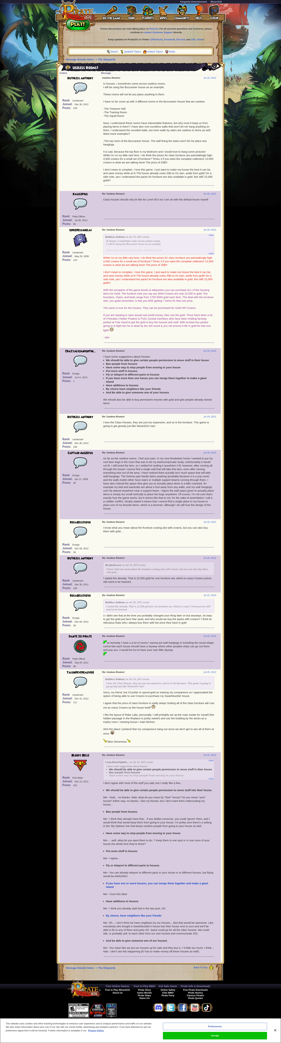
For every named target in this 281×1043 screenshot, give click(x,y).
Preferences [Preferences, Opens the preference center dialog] (215, 1027)
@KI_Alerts (197, 39)
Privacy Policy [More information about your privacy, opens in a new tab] (96, 1031)
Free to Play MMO (144, 986)
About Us (118, 992)
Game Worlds (144, 992)
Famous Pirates (195, 995)
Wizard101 (216, 1)
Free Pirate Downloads (195, 990)
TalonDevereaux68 (80, 672)
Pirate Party (168, 995)
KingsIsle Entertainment (193, 1)
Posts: (67, 107)
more (211, 235)
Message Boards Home (80, 59)
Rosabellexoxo (80, 522)
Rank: (66, 100)
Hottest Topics (155, 51)
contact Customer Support (158, 32)
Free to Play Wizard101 (117, 990)
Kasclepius (80, 194)
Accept (215, 1036)
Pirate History (195, 992)
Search (114, 51)
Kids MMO (168, 992)
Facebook (169, 39)
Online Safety (168, 990)
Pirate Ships (144, 995)
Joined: (67, 104)
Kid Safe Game (168, 986)
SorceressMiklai (80, 230)
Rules (172, 51)
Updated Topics (132, 51)
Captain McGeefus (80, 453)
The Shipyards (106, 59)
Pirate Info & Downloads (195, 986)
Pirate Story (144, 990)
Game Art (144, 998)
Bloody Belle (80, 755)
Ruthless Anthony (80, 78)
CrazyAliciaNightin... (80, 351)
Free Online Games (117, 986)
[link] (126, 1009)
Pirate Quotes (195, 998)
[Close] (275, 1031)
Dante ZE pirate (80, 636)
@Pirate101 (156, 39)
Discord (153, 28)
